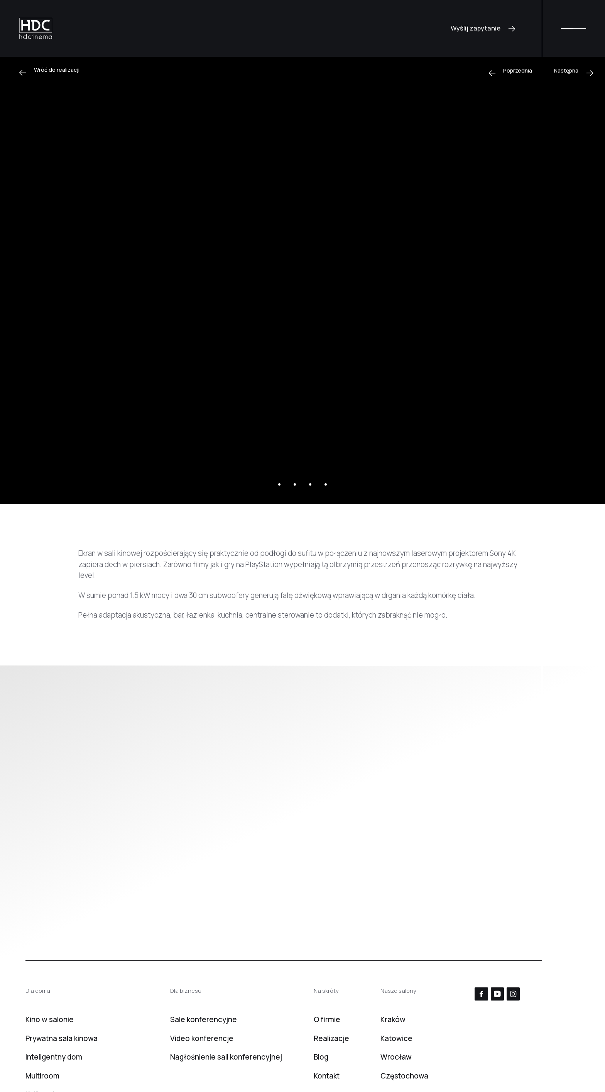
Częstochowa (404, 1076)
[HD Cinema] (35, 28)
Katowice (396, 1038)
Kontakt (327, 1076)
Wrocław (396, 1057)
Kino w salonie (49, 1019)
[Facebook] (481, 994)
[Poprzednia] (510, 70)
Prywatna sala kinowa (61, 1038)
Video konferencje (201, 1038)
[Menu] (573, 28)
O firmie (327, 1019)
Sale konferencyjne (203, 1019)
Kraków (393, 1019)
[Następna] (573, 70)
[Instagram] (513, 994)
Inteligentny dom (53, 1057)
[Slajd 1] (279, 484)
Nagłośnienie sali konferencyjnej (226, 1057)
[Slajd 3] (310, 484)
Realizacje (331, 1038)
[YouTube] (497, 994)
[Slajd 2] (295, 484)
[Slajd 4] (325, 484)
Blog (321, 1057)
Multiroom (42, 1076)
